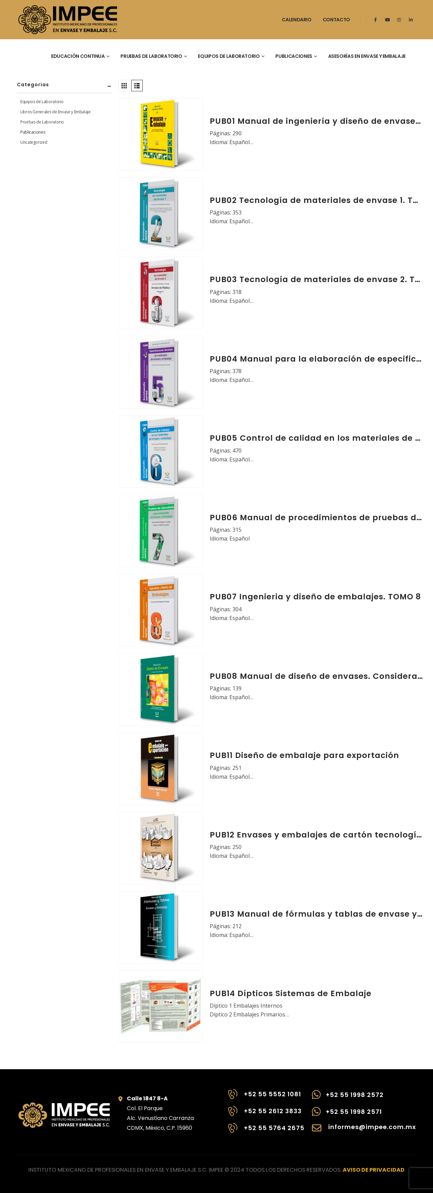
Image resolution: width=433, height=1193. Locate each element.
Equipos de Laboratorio (42, 102)
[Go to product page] (161, 134)
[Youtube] (387, 19)
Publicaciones (293, 56)
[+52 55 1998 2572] (364, 1097)
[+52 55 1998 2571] (364, 1114)
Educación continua (78, 56)
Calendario (297, 19)
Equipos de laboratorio (228, 56)
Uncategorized (33, 142)
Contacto (336, 19)
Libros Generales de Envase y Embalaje (55, 112)
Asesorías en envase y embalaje (367, 56)
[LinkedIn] (411, 19)
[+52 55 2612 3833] (265, 1114)
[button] (124, 85)
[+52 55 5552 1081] (265, 1097)
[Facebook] (375, 19)
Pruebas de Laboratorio (42, 122)
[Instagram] (399, 19)
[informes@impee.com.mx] (364, 1131)
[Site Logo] (67, 19)
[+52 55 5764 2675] (265, 1131)
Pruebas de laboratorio (151, 56)
